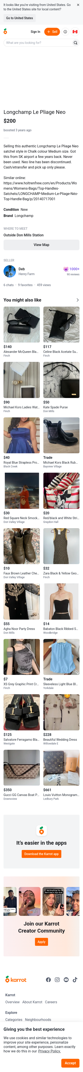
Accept (70, 1063)
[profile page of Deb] (10, 271)
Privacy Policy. (49, 1051)
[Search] (75, 43)
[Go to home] (5, 31)
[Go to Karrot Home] (15, 980)
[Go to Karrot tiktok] (75, 979)
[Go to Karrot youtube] (66, 979)
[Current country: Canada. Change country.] (75, 31)
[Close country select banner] (78, 5)
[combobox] (38, 43)
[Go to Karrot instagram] (57, 979)
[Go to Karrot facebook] (48, 979)
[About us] (65, 32)
